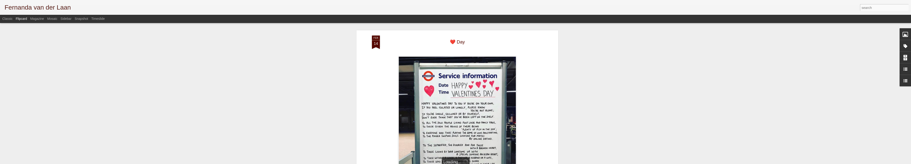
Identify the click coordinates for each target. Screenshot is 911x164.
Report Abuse (537, 161)
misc (463, 137)
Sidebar (66, 18)
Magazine (37, 18)
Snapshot (81, 18)
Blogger (524, 161)
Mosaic (52, 18)
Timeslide (98, 18)
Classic (7, 18)
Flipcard (21, 18)
